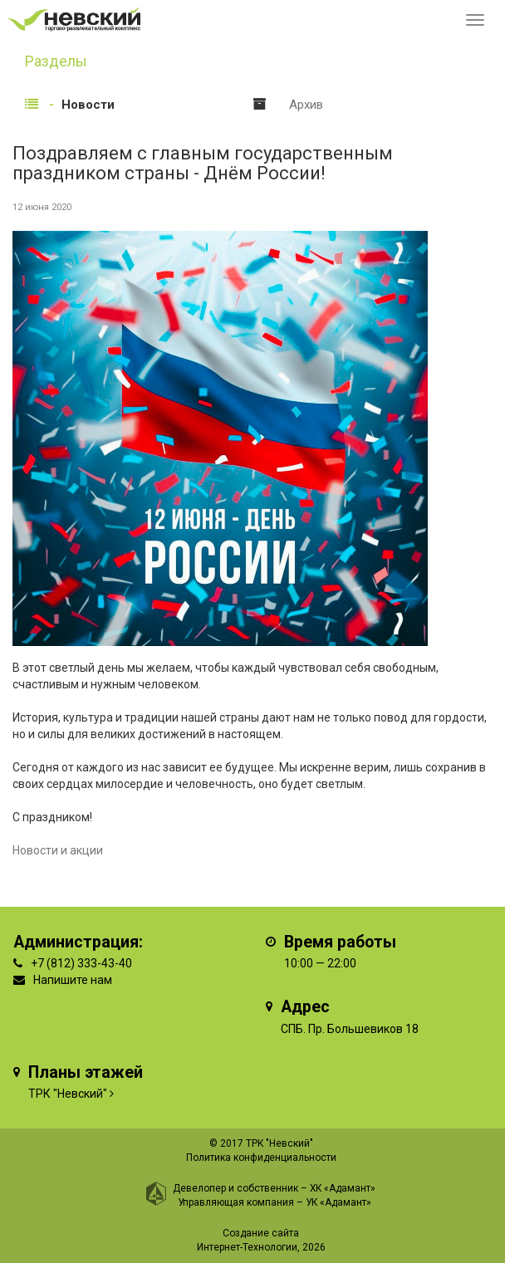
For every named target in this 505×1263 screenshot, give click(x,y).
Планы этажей (85, 1072)
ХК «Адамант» (342, 1188)
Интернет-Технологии (247, 1247)
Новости (88, 104)
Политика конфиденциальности (261, 1157)
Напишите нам (72, 979)
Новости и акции (57, 850)
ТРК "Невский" (67, 1093)
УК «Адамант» (338, 1202)
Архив (306, 104)
